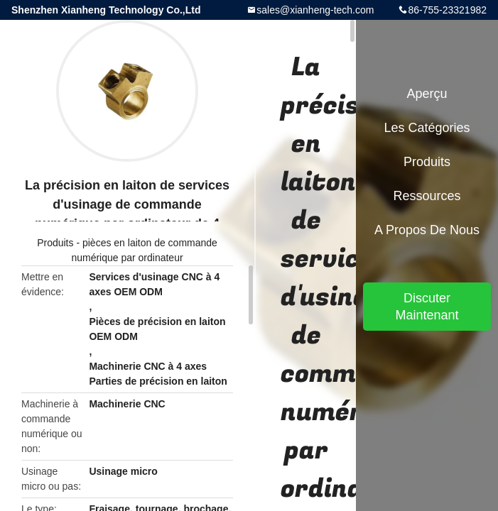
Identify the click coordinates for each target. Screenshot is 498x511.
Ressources (426, 196)
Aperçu (426, 94)
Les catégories (427, 128)
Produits (55, 242)
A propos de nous (427, 230)
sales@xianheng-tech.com (315, 10)
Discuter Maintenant (426, 306)
